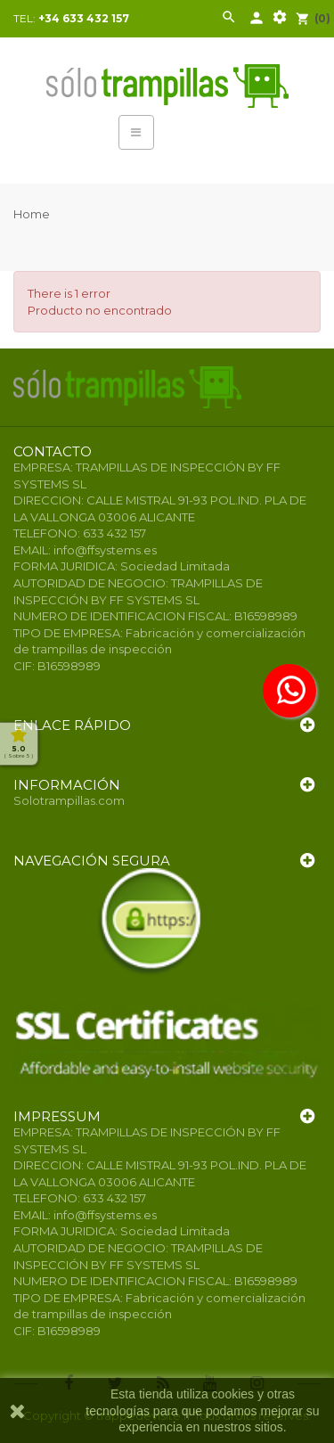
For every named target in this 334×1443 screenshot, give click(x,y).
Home (31, 214)
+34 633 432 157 (83, 18)
